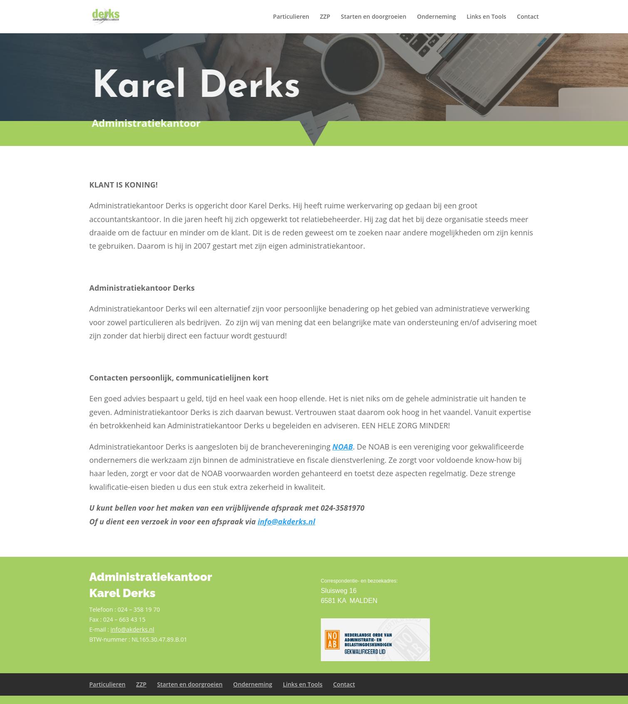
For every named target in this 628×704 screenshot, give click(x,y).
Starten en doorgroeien (373, 17)
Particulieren (291, 17)
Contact (528, 17)
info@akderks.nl (286, 521)
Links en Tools (486, 17)
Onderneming (436, 17)
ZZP (325, 17)
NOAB (343, 447)
